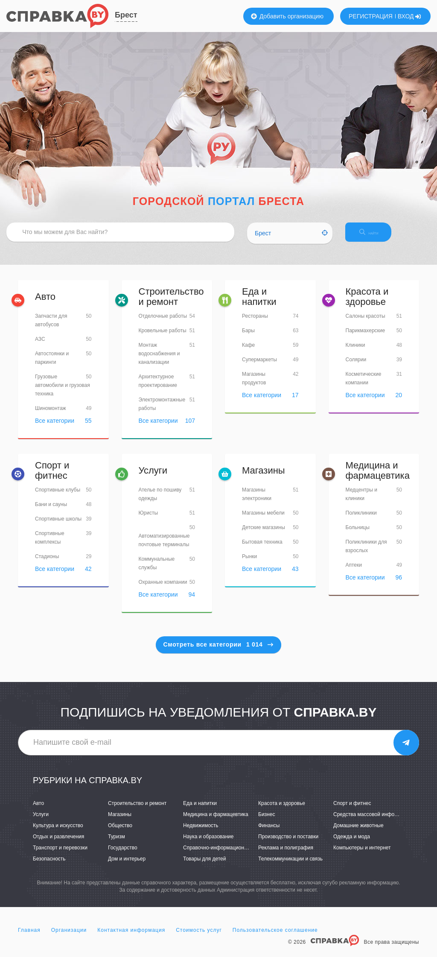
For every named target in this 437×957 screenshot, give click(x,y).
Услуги (153, 477)
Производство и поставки (288, 844)
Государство (122, 855)
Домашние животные (358, 833)
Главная (29, 937)
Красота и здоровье (367, 303)
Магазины (263, 477)
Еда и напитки (259, 303)
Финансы (269, 833)
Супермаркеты (259, 367)
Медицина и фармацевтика (378, 477)
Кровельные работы (162, 338)
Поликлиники (361, 521)
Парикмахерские (365, 338)
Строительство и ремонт (171, 303)
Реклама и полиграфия (285, 855)
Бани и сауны (51, 512)
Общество (120, 833)
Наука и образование (208, 844)
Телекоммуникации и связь (290, 866)
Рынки (249, 564)
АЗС (40, 346)
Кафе (248, 352)
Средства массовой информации (372, 822)
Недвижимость (200, 833)
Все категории (54, 427)
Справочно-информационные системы (229, 855)
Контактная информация (131, 937)
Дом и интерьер (127, 866)
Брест (126, 15)
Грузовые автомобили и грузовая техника (62, 392)
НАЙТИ (383, 236)
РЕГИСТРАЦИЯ (371, 16)
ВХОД (409, 16)
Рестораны (255, 323)
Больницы (358, 535)
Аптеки (354, 573)
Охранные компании (163, 589)
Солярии (356, 367)
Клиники (355, 352)
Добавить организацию (287, 16)
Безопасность (49, 866)
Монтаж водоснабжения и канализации (159, 360)
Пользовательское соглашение (275, 937)
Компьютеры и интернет (362, 855)
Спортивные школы (58, 527)
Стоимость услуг (199, 937)
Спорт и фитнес (52, 477)
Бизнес (266, 822)
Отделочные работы (163, 323)
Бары (248, 338)
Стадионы (47, 564)
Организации (69, 937)
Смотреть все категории (218, 651)
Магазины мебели (263, 520)
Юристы (148, 520)
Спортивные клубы (57, 497)
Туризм (116, 844)
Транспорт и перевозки (60, 855)
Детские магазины (263, 535)
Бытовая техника (262, 549)
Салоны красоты (365, 323)
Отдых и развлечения (58, 844)
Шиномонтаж (50, 416)
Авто (45, 304)
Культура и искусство (58, 833)
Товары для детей (204, 866)
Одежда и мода (351, 844)
